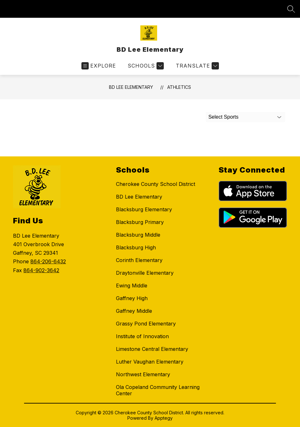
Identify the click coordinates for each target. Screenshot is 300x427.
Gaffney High (132, 298)
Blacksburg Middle (138, 235)
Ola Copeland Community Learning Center (158, 390)
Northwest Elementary (143, 374)
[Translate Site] (196, 66)
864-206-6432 (48, 261)
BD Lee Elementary (131, 87)
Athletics (179, 87)
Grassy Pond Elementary (146, 323)
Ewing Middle (131, 285)
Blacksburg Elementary (144, 209)
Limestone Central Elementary (152, 349)
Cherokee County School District (155, 184)
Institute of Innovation (142, 336)
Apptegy (164, 418)
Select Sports (223, 117)
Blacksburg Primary (140, 222)
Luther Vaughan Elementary (149, 361)
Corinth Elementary (139, 260)
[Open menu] (98, 66)
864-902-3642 (41, 270)
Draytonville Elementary (145, 273)
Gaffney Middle (134, 311)
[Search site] (291, 9)
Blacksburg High (136, 247)
